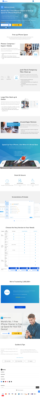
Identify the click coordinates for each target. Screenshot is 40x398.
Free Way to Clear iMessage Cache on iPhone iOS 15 (29, 350)
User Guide (7, 361)
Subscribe (37, 387)
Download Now (5, 25)
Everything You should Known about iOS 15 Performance (10, 354)
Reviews (7, 22)
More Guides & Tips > (20, 357)
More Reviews (20, 307)
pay (26, 16)
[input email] (18, 387)
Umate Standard (24, 231)
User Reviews (20, 297)
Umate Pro (35, 231)
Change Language (20, 389)
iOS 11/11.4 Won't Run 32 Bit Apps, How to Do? (28, 349)
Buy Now (16, 25)
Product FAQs (18, 361)
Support (30, 361)
